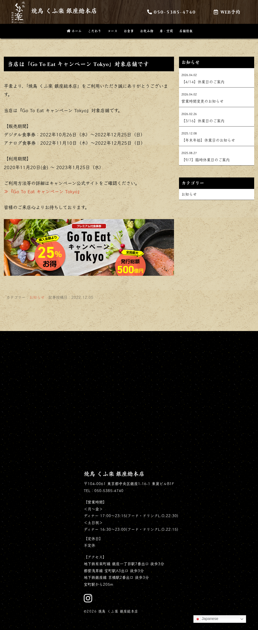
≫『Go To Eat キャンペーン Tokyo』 (43, 191)
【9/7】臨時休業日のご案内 (205, 160)
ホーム (74, 31)
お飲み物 (146, 31)
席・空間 (166, 31)
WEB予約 (227, 12)
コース (112, 31)
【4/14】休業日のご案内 (202, 82)
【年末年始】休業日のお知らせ (208, 140)
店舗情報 (186, 31)
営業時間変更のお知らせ (202, 101)
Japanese (206, 619)
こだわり (94, 31)
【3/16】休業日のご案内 (202, 121)
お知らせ (37, 297)
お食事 (129, 31)
